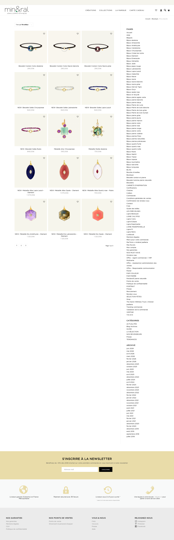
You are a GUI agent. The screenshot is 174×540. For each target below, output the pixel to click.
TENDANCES (132, 339)
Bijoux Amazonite (133, 43)
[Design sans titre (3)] (17, 10)
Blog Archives (132, 326)
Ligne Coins (131, 219)
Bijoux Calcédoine (133, 48)
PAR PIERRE (131, 276)
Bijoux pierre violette (134, 133)
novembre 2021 (133, 403)
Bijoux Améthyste (133, 45)
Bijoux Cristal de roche (135, 53)
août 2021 (130, 408)
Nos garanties (132, 250)
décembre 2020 (133, 423)
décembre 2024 (133, 377)
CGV (8, 526)
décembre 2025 (133, 364)
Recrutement (132, 291)
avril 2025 (130, 374)
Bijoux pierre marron (134, 120)
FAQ (128, 206)
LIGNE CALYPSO (133, 216)
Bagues (129, 38)
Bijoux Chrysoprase (134, 50)
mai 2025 (130, 372)
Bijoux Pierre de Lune (135, 105)
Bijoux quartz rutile (134, 149)
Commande (131, 195)
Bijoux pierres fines (134, 136)
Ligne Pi (130, 229)
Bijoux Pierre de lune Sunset (137, 113)
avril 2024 (130, 382)
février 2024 (131, 384)
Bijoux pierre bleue (134, 102)
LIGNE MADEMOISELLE (136, 227)
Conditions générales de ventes (139, 198)
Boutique (130, 175)
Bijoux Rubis (131, 151)
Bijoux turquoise (133, 167)
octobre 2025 (132, 366)
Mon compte (131, 247)
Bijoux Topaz (131, 157)
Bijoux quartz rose (133, 146)
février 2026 (131, 359)
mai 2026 (130, 351)
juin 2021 (130, 413)
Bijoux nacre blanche (135, 82)
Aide (128, 35)
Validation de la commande (137, 309)
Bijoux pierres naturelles (136, 139)
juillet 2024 (131, 379)
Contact (130, 203)
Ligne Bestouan (133, 214)
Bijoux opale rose (133, 92)
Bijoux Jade (131, 63)
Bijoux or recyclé (133, 94)
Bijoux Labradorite (134, 69)
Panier (129, 271)
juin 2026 (130, 348)
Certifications (132, 188)
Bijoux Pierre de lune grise (137, 110)
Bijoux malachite (133, 74)
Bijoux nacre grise (133, 84)
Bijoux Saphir (132, 154)
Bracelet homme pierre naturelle (139, 180)
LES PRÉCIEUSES (133, 211)
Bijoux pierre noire (134, 123)
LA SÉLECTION (132, 331)
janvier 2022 (131, 398)
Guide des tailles (133, 208)
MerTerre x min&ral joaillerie (137, 242)
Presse (129, 289)
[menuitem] (91, 10)
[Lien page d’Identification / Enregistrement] (161, 10)
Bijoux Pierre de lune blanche (138, 107)
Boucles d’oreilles (133, 172)
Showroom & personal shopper (61, 524)
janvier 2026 (131, 361)
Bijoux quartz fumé (134, 144)
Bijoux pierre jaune (134, 118)
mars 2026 (131, 356)
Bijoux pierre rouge (134, 128)
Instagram (141, 521)
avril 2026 (130, 353)
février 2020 (131, 426)
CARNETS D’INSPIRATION (137, 185)
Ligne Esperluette (133, 224)
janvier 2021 (131, 421)
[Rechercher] (165, 10)
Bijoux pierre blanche (135, 100)
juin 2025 (130, 369)
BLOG (129, 170)
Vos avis (130, 315)
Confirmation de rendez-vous (138, 201)
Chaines (130, 190)
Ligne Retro (131, 232)
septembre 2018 (133, 434)
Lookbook (130, 234)
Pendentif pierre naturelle (136, 278)
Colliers (129, 193)
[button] (44, 33)
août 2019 (130, 431)
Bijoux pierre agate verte (136, 97)
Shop (128, 299)
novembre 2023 (133, 390)
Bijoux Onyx (131, 89)
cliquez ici (158, 497)
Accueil (129, 32)
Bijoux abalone (132, 40)
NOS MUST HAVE (133, 252)
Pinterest (141, 524)
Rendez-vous (132, 294)
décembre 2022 (133, 392)
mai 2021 (130, 416)
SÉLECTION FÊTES (134, 296)
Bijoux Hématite (133, 61)
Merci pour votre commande (138, 240)
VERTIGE (130, 312)
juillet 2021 (131, 410)
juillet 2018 (131, 436)
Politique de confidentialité (137, 283)
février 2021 (131, 418)
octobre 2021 (132, 405)
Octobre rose (132, 255)
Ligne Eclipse (132, 221)
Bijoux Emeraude (133, 58)
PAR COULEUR (132, 273)
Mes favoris (131, 245)
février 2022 (131, 395)
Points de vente (133, 281)
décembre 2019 (133, 429)
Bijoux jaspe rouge (134, 66)
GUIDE (129, 329)
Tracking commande (134, 307)
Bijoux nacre (131, 79)
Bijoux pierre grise (133, 115)
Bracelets (130, 183)
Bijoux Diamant (132, 56)
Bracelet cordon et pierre (136, 177)
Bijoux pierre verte (134, 131)
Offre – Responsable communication (141, 268)
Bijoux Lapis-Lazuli (134, 71)
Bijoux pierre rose (133, 125)
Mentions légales (133, 237)
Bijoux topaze (132, 159)
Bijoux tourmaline (133, 162)
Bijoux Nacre (131, 76)
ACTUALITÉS (132, 324)
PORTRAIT (131, 286)
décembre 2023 (133, 387)
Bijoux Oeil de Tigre (134, 87)
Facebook (141, 526)
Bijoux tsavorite (132, 164)
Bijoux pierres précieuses (136, 141)
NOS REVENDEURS (134, 334)
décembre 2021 (133, 400)
